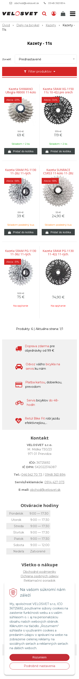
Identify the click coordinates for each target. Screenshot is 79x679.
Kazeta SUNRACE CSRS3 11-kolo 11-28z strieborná (58, 173)
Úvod (6, 25)
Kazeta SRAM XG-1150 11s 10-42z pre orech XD (58, 92)
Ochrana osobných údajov (40, 576)
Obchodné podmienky (39, 572)
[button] (44, 13)
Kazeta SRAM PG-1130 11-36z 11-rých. (20, 252)
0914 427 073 (54, 482)
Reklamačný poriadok (39, 580)
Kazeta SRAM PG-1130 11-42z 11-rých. (58, 252)
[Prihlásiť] (53, 13)
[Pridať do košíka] (20, 151)
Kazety (51, 25)
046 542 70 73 (31, 474)
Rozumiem (39, 657)
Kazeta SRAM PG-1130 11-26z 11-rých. (20, 171)
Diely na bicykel (27, 25)
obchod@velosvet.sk (26, 3)
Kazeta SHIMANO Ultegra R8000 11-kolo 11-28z (20, 92)
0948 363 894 (56, 3)
